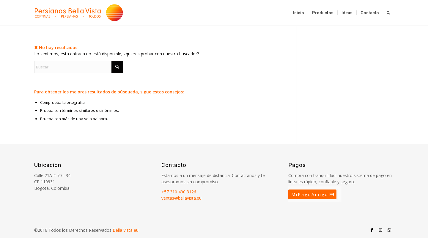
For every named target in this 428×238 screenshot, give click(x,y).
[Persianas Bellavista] (78, 13)
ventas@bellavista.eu (181, 198)
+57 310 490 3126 (178, 192)
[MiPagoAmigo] (312, 195)
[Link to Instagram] (380, 230)
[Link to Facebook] (371, 230)
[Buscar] (388, 13)
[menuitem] (298, 13)
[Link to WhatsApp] (389, 230)
